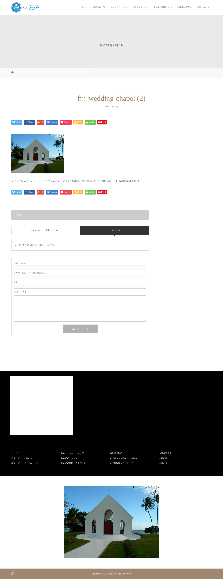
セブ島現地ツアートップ (121, 463)
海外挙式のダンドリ (70, 458)
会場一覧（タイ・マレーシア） (26, 463)
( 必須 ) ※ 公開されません (29, 273)
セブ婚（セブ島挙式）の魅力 (123, 458)
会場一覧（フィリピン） (22, 458)
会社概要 (163, 458)
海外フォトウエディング (72, 453)
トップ (85, 7)
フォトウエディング (119, 7)
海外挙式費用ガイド (162, 7)
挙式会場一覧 (99, 7)
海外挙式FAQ (116, 453)
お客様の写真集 (184, 7)
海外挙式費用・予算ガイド (73, 463)
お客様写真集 (165, 453)
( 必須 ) (20, 263)
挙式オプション (141, 7)
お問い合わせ (203, 7)
